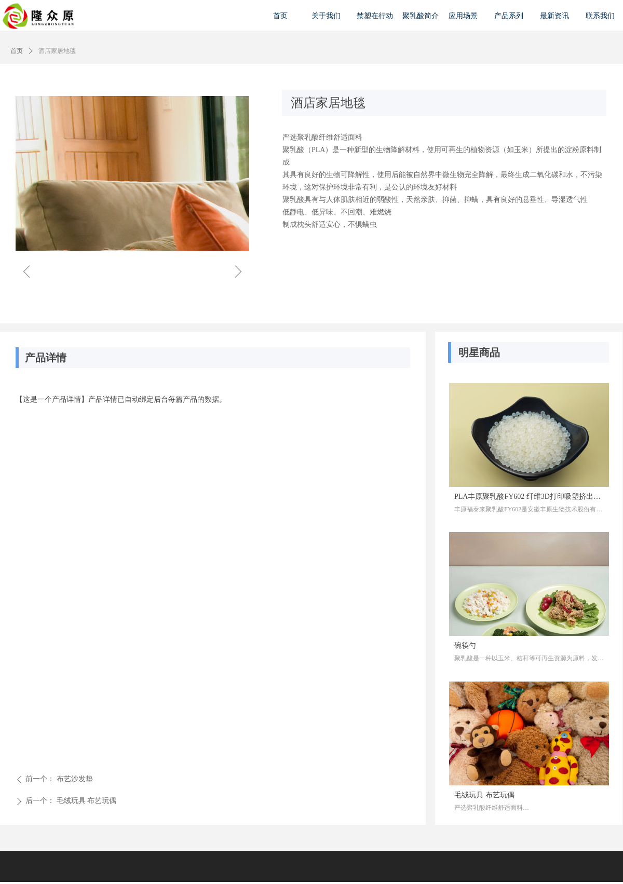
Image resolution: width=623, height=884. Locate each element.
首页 (16, 51)
